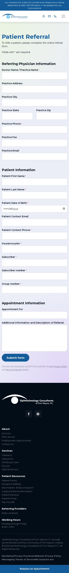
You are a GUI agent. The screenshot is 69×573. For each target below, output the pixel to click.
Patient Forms (9, 480)
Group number (11, 283)
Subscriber (9, 256)
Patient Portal (9, 498)
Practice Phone (12, 123)
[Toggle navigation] (63, 16)
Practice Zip (43, 110)
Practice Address (12, 83)
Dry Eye (6, 466)
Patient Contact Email (15, 216)
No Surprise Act (44, 559)
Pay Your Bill (8, 502)
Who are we (8, 437)
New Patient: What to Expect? (18, 487)
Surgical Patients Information (17, 491)
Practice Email (10, 150)
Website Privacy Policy (47, 556)
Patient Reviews (10, 495)
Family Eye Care (10, 462)
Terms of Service (14, 369)
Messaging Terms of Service (18, 559)
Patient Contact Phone (16, 230)
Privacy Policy (60, 366)
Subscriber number (14, 270)
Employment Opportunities (16, 440)
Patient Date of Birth (15, 202)
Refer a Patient (10, 513)
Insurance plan (11, 243)
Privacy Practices (24, 556)
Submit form (16, 357)
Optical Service (10, 469)
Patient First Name (14, 176)
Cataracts (7, 455)
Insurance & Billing (11, 484)
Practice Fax (9, 137)
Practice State (10, 110)
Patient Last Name (14, 189)
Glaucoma (7, 459)
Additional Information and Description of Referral (33, 322)
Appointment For (12, 309)
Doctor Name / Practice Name (21, 69)
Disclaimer (8, 556)
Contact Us (7, 444)
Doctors (6, 433)
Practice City (9, 96)
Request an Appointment (34, 569)
